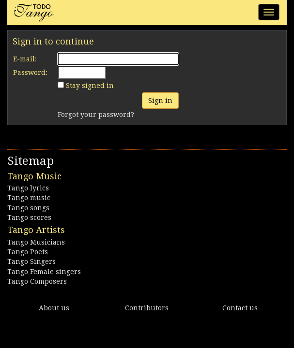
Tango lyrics (28, 188)
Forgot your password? (96, 114)
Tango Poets (27, 252)
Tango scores (29, 217)
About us (54, 308)
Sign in (160, 100)
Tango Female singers (44, 272)
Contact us (240, 308)
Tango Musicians (36, 242)
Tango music (28, 198)
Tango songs (28, 208)
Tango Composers (37, 281)
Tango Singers (31, 261)
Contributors (147, 308)
